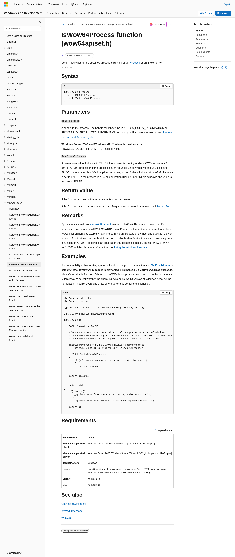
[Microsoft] (6, 4)
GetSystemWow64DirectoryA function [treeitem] (24, 236)
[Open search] (219, 4)
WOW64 (135, 62)
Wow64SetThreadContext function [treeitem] (22, 318)
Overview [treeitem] (14, 208)
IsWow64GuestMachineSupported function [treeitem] (25, 256)
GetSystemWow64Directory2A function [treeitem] (24, 216)
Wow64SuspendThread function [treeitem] (21, 338)
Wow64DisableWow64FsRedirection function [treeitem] (24, 278)
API (82, 24)
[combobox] (22, 28)
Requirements (203, 52)
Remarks (200, 43)
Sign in (227, 4)
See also (200, 56)
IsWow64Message (72, 511)
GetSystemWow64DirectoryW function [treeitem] (24, 246)
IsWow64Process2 (100, 224)
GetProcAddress (160, 265)
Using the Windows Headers (130, 247)
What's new (206, 13)
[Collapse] (40, 22)
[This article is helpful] (222, 67)
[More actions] (171, 24)
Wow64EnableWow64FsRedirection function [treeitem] (25, 288)
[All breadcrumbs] (64, 24)
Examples (201, 47)
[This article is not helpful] (226, 67)
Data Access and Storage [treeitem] (19, 36)
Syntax (199, 30)
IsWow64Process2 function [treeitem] (23, 270)
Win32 (73, 24)
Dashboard (223, 13)
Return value (202, 39)
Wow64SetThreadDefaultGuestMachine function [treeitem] (25, 328)
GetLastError (163, 206)
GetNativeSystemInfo (73, 503)
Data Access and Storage (101, 24)
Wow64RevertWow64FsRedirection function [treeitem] (24, 308)
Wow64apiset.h (125, 24)
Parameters (201, 34)
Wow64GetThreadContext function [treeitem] (22, 298)
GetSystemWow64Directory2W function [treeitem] (25, 226)
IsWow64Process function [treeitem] (23, 264)
